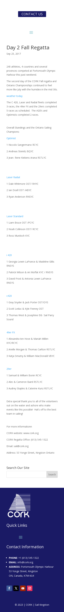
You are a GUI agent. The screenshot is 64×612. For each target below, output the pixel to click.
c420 (9, 295)
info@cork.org (25, 562)
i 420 (9, 255)
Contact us (32, 14)
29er (8, 368)
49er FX (10, 332)
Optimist (11, 138)
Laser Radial (13, 177)
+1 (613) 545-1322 (28, 557)
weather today (14, 96)
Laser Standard (14, 216)
